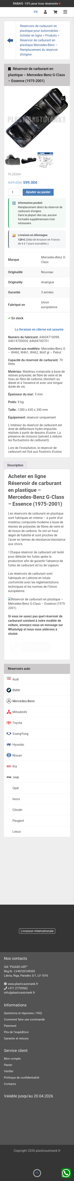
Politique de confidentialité (21, 1077)
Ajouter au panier (38, 192)
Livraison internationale (37, 931)
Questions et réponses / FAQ (23, 1013)
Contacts (10, 1084)
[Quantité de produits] (14, 192)
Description (15, 465)
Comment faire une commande (24, 1019)
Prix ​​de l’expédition (16, 1032)
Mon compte (12, 1058)
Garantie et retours (16, 1038)
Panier (8, 1065)
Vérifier (8, 1071)
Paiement (10, 1026)
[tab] (15, 465)
